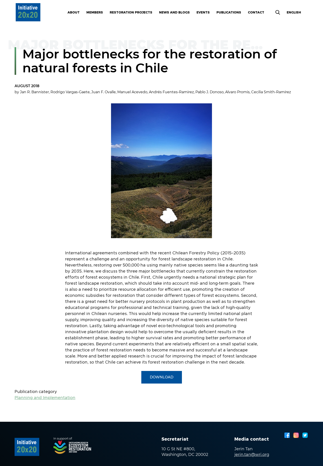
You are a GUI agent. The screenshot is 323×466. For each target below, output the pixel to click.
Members (94, 12)
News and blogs (174, 12)
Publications (228, 12)
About (74, 12)
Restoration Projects (131, 12)
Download (161, 377)
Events (203, 12)
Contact (256, 12)
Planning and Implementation (45, 398)
